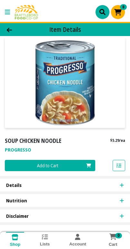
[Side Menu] (7, 12)
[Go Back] (20, 30)
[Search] (102, 11)
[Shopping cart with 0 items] (118, 12)
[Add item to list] (119, 165)
